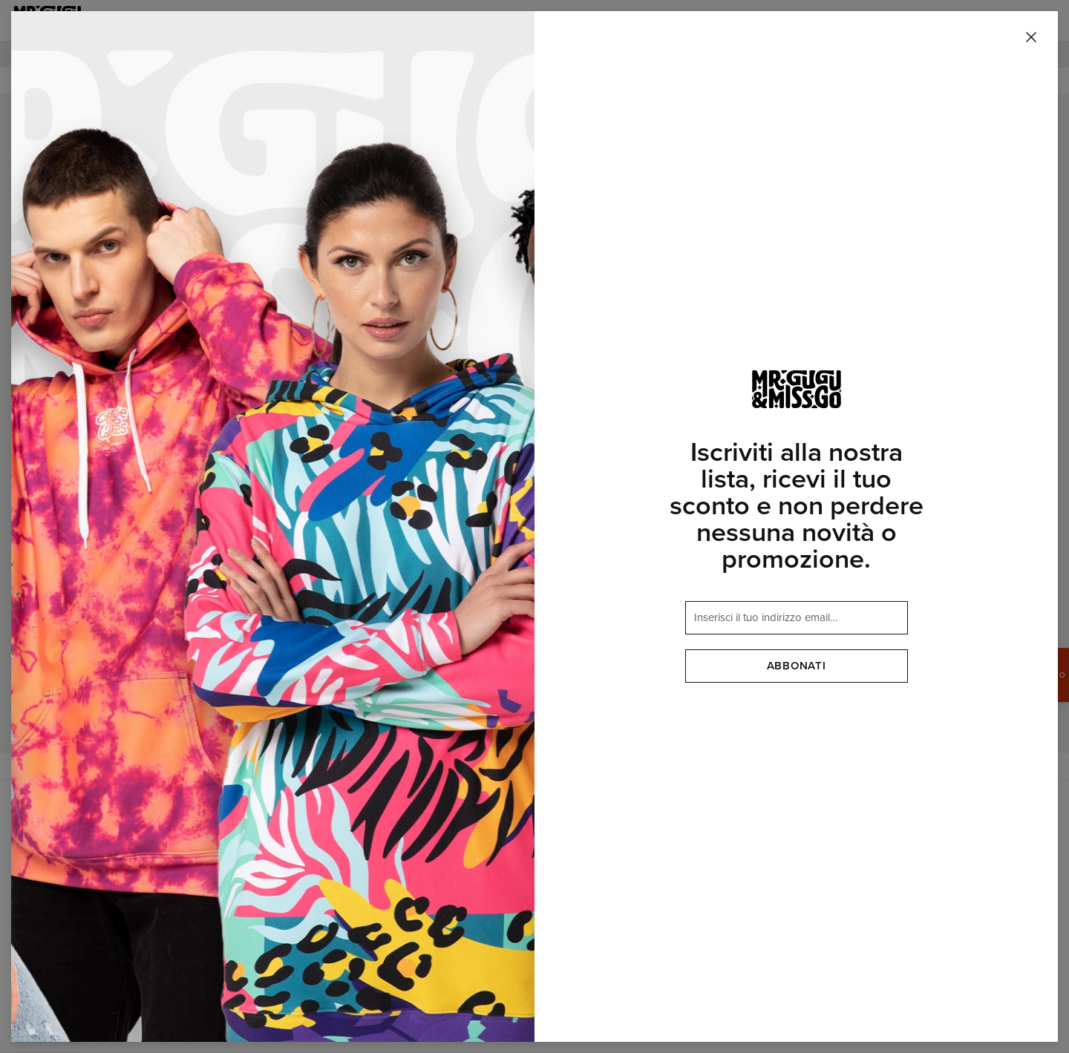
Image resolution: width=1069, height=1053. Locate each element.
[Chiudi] (1031, 38)
